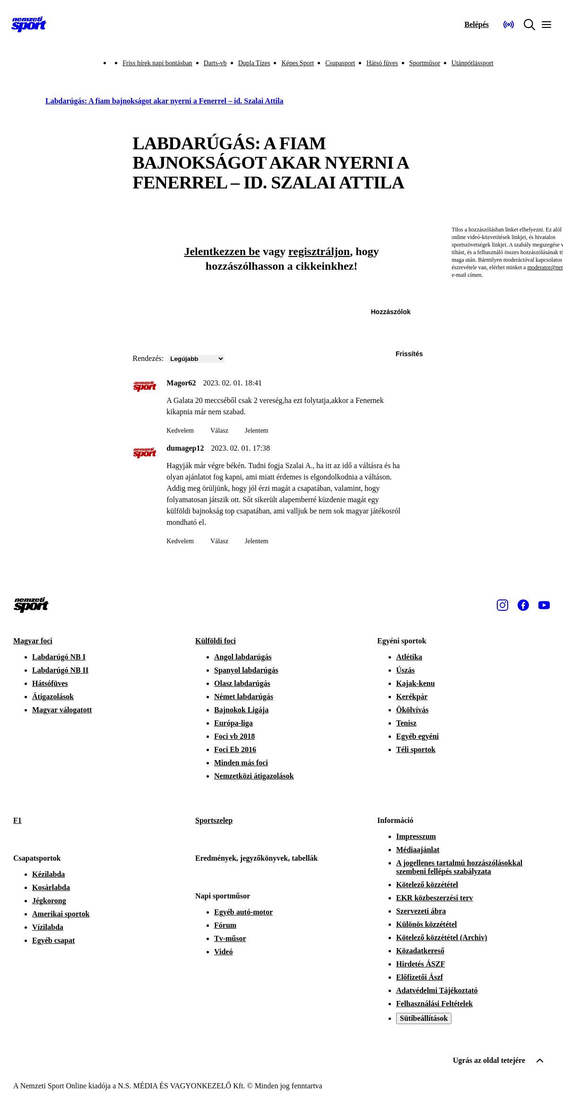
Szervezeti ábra (421, 911)
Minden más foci (241, 763)
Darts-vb (215, 63)
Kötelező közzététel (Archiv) (441, 937)
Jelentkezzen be (222, 251)
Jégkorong (49, 901)
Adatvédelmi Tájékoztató (437, 990)
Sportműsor (424, 63)
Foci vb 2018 (234, 736)
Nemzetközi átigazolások (254, 776)
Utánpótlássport (472, 63)
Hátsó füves (382, 63)
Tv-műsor (230, 938)
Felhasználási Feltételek (434, 1004)
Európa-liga (233, 723)
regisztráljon (319, 251)
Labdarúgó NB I (59, 657)
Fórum (225, 925)
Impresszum (416, 836)
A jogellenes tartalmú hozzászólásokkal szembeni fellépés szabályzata (459, 867)
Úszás (405, 670)
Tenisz (406, 723)
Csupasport (340, 63)
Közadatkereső (420, 951)
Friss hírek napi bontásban (157, 63)
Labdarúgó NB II (60, 670)
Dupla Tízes (254, 63)
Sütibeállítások (424, 1018)
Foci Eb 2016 (235, 749)
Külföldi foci (215, 641)
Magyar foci (32, 641)
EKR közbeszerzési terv (434, 898)
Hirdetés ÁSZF (420, 964)
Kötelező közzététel (427, 885)
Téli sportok (415, 749)
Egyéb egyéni (417, 736)
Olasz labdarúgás (242, 683)
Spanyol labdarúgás (246, 670)
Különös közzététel (426, 924)
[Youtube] (544, 605)
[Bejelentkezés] (476, 24)
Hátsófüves (50, 683)
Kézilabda (48, 874)
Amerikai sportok (60, 914)
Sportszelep (214, 820)
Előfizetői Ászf (419, 977)
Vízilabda (47, 927)
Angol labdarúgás (242, 657)
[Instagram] (502, 605)
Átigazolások (53, 697)
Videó (223, 952)
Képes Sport (297, 63)
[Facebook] (523, 605)
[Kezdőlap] (29, 25)
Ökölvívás (412, 710)
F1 (17, 820)
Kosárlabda (51, 887)
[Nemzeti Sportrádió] (508, 24)
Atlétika (409, 657)
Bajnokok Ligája (241, 710)
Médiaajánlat (418, 850)
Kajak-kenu (415, 683)
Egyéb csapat (53, 940)
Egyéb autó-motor (243, 912)
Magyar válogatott (62, 710)
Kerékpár (412, 697)
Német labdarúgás (243, 697)
